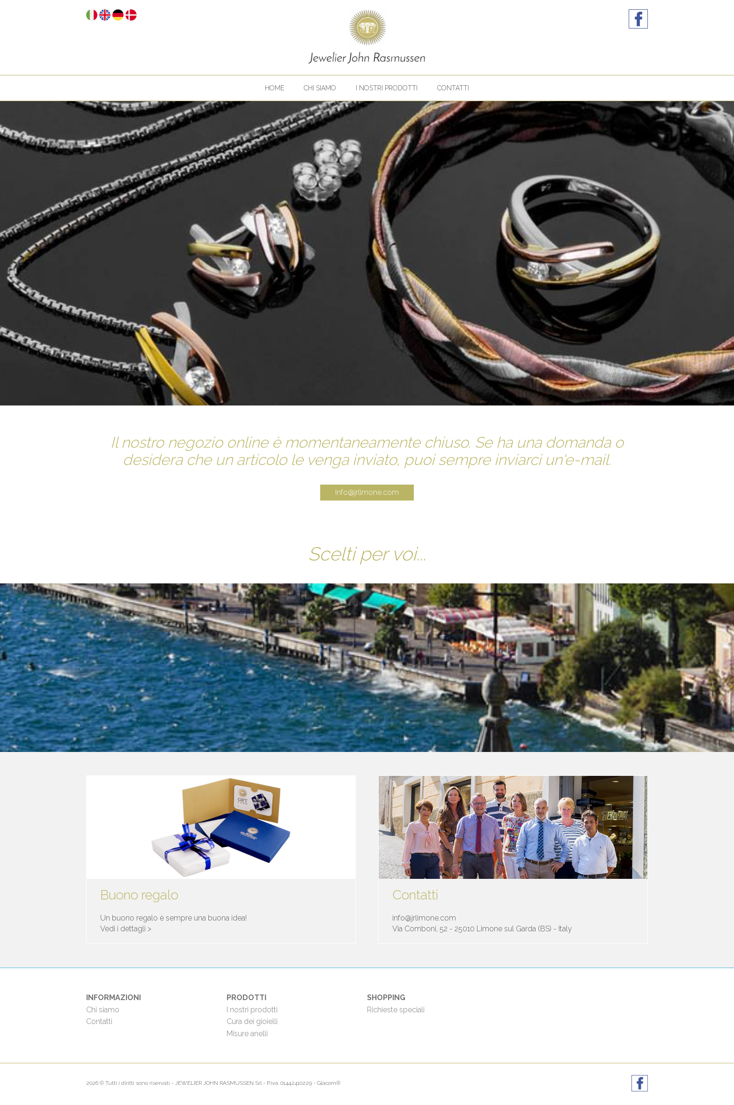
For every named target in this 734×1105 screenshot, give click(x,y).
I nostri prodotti (387, 88)
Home (274, 88)
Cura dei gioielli (252, 1021)
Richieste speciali (396, 1009)
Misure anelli (247, 1033)
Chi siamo (320, 88)
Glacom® (328, 1083)
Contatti (453, 88)
